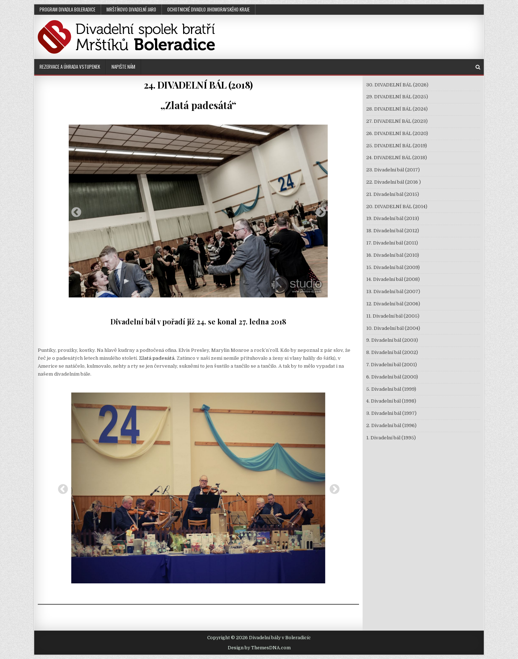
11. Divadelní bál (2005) (392, 316)
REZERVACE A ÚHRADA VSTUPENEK (70, 66)
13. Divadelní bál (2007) (393, 291)
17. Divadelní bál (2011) (392, 243)
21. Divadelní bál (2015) (392, 194)
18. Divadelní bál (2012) (392, 230)
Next (318, 210)
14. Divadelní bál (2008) (393, 279)
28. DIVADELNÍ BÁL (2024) (397, 109)
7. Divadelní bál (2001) (391, 364)
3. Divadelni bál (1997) (391, 413)
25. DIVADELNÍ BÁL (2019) (396, 145)
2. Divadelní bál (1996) (391, 425)
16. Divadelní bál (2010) (392, 255)
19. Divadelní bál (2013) (392, 218)
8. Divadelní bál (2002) (392, 352)
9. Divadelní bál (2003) (392, 340)
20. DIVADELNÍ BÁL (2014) (396, 206)
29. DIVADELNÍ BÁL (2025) (397, 96)
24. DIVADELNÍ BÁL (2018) (198, 85)
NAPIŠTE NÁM (123, 66)
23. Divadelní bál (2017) (393, 169)
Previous (74, 210)
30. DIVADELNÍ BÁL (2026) (397, 85)
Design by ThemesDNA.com (259, 647)
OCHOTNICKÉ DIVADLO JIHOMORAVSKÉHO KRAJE (208, 9)
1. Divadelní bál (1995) (391, 437)
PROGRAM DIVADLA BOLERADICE (67, 9)
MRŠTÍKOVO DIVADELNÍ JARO (131, 9)
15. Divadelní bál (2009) (393, 267)
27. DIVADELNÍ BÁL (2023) (397, 121)
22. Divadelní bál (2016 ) (393, 182)
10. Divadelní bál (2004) (393, 328)
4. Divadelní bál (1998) (391, 401)
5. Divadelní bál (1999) (391, 389)
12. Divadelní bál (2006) (393, 303)
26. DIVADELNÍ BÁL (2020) (397, 133)
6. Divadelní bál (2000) (392, 377)
